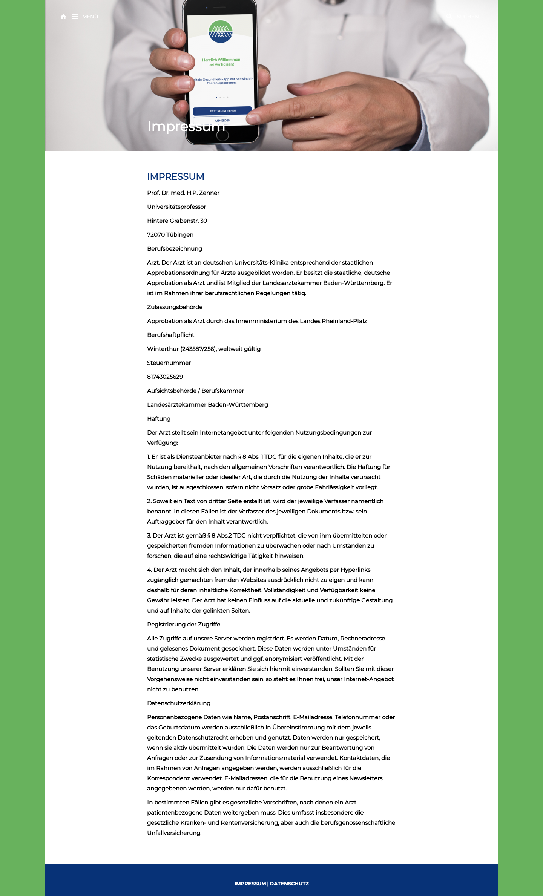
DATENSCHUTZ (289, 884)
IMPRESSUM (250, 884)
